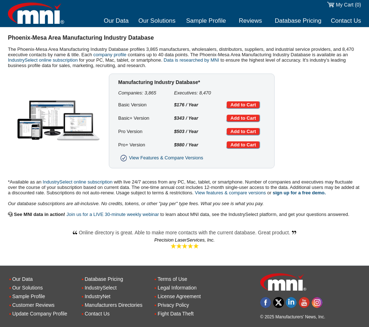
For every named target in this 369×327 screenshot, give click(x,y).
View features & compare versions (230, 192)
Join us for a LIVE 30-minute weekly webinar (113, 214)
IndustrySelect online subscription (43, 60)
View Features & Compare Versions (160, 157)
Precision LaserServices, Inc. (184, 240)
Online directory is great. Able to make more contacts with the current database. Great (185, 232)
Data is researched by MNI (191, 60)
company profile (109, 54)
